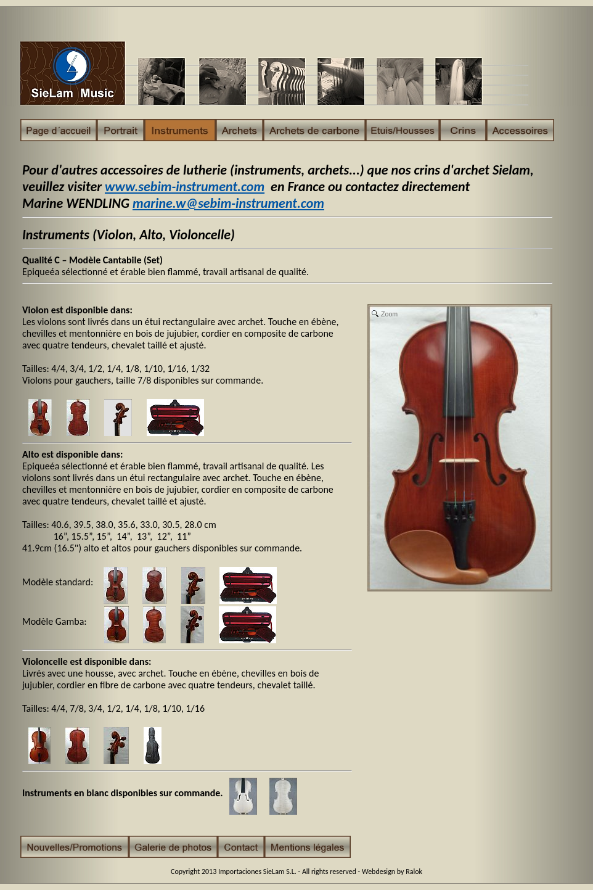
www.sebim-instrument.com (184, 186)
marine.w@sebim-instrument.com (228, 203)
